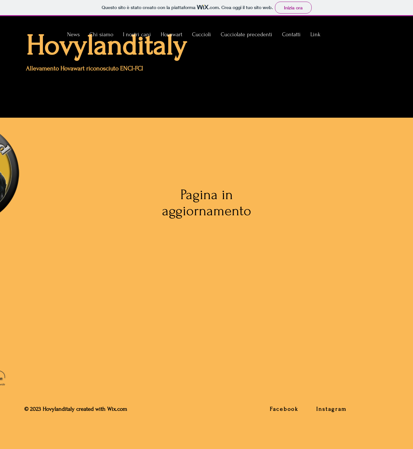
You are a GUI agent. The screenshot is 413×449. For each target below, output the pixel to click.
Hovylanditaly (106, 46)
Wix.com (118, 409)
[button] (137, 35)
